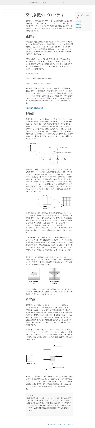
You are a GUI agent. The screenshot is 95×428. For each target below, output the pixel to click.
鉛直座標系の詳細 (32, 74)
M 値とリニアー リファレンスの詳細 (38, 83)
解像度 (78, 24)
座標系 (78, 21)
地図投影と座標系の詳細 (34, 108)
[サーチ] (64, 2)
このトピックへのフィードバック (61, 424)
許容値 (78, 27)
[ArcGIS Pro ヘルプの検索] (45, 2)
